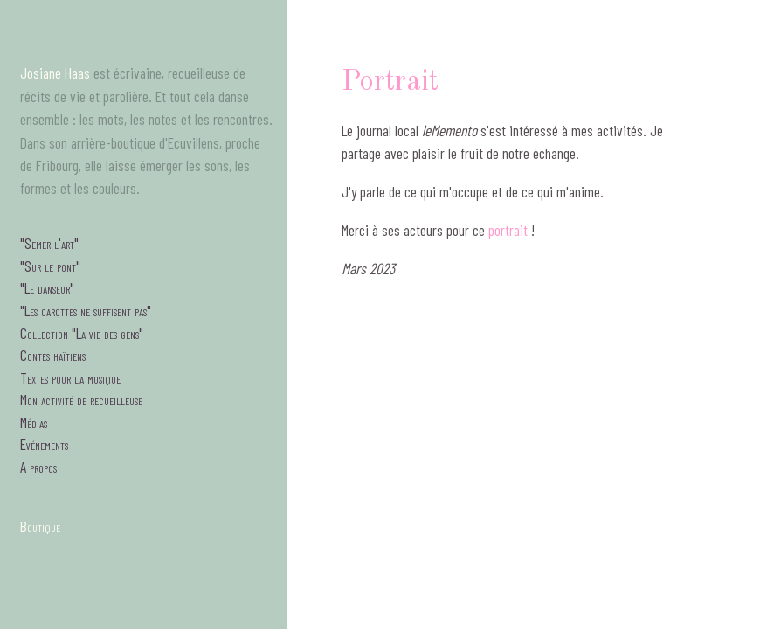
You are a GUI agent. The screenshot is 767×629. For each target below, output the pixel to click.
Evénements (44, 443)
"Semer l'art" (49, 242)
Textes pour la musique (70, 377)
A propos (38, 466)
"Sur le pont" (50, 265)
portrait (508, 229)
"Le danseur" (47, 287)
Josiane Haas (55, 72)
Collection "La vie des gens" (81, 332)
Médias (33, 422)
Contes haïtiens (53, 354)
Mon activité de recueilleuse (81, 399)
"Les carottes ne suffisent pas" (85, 310)
